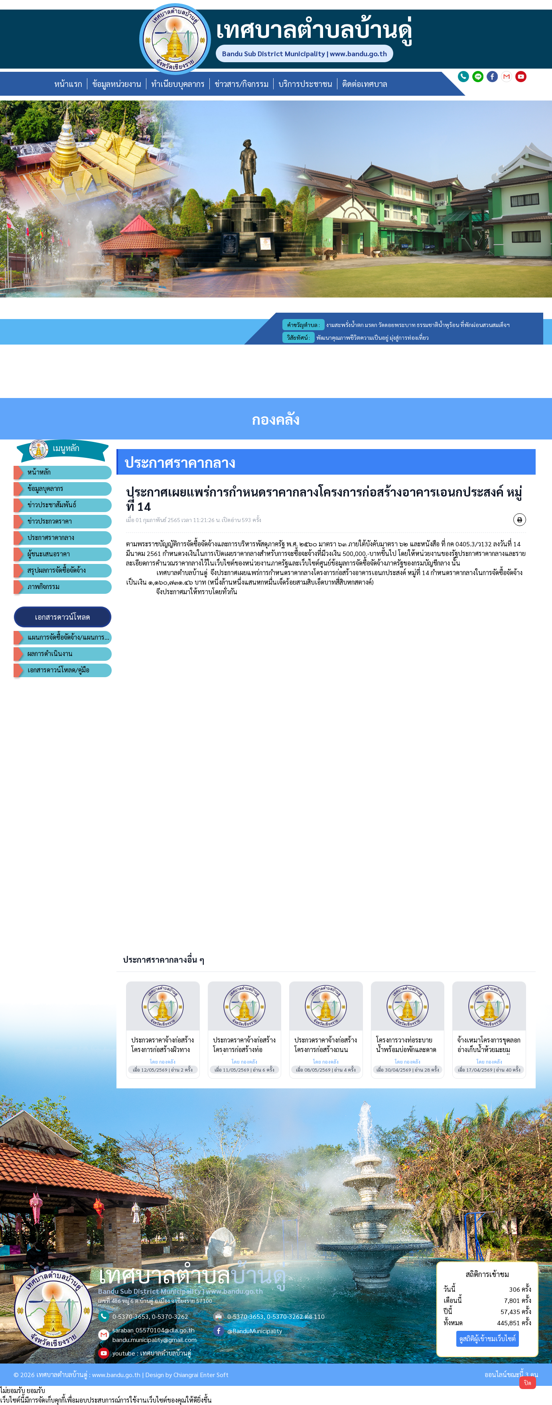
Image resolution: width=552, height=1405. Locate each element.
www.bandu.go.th (116, 1374)
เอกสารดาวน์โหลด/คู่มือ (58, 670)
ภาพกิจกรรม (43, 586)
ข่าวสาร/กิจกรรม (241, 84)
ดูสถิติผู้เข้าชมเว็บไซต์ (487, 1338)
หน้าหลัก (39, 472)
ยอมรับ (36, 1390)
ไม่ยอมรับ (12, 1390)
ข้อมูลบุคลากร (45, 488)
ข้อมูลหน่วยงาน (116, 84)
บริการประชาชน (305, 84)
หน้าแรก (68, 84)
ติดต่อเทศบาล (364, 84)
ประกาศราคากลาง (51, 537)
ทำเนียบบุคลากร (178, 84)
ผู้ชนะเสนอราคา (49, 554)
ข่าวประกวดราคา (50, 521)
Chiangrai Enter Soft (201, 1374)
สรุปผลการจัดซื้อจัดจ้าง (57, 570)
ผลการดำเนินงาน (50, 653)
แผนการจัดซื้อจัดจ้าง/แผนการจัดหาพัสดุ (70, 637)
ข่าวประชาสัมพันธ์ (52, 505)
